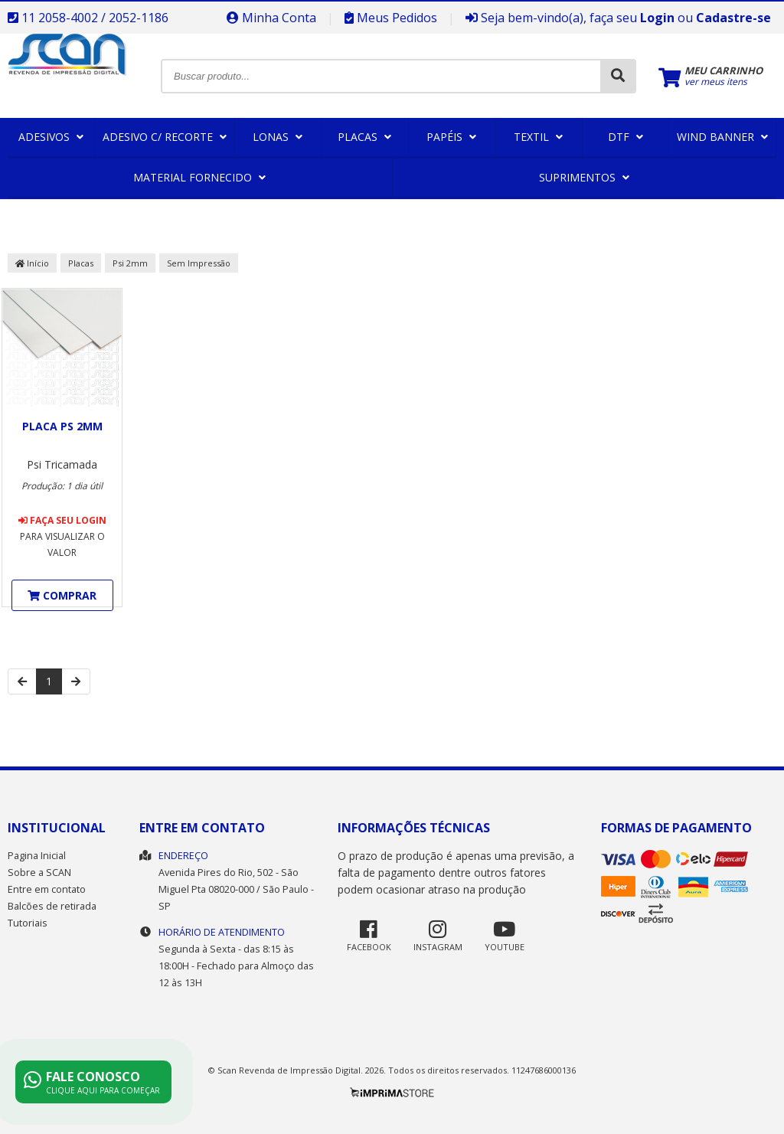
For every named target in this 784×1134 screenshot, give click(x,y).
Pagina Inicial (37, 855)
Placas (364, 136)
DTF (625, 136)
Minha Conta (271, 17)
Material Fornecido (199, 177)
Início (32, 263)
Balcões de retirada (52, 906)
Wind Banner (722, 136)
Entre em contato (47, 889)
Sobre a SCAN (39, 872)
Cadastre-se (733, 17)
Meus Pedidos (391, 17)
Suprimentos (584, 177)
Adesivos (50, 136)
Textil (538, 136)
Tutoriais (27, 923)
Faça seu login (62, 520)
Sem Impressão (198, 263)
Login (657, 17)
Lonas (277, 136)
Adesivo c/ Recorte (165, 136)
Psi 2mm (130, 263)
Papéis (451, 136)
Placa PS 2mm (62, 426)
